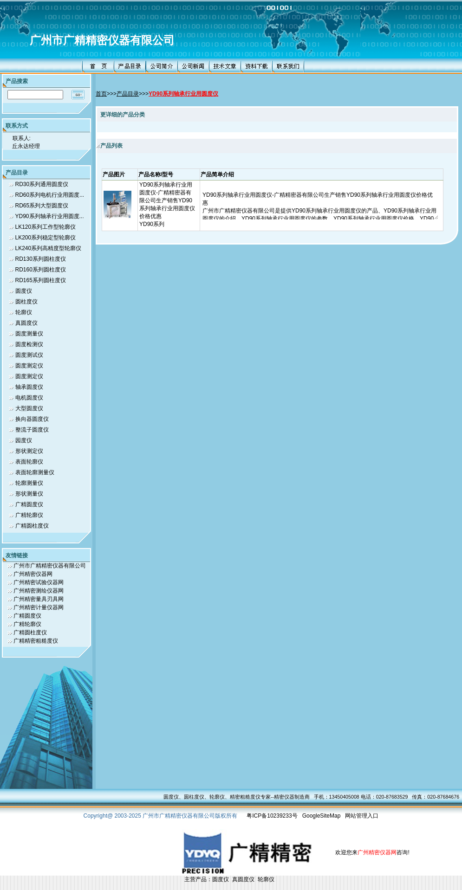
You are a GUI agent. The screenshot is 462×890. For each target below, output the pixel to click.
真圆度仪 (26, 323)
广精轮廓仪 (29, 515)
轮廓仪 (23, 312)
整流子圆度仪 (32, 429)
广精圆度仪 (29, 504)
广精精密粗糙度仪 (35, 641)
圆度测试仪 (29, 355)
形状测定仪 (29, 451)
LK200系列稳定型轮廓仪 (45, 237)
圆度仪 (23, 291)
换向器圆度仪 (32, 419)
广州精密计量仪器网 (38, 607)
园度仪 (23, 440)
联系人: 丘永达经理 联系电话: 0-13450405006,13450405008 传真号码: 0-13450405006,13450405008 (55, 141)
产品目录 (128, 93)
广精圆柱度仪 (32, 525)
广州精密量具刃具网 (38, 599)
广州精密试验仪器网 (38, 582)
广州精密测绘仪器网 (38, 590)
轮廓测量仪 (29, 483)
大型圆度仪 (29, 408)
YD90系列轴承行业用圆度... (49, 216)
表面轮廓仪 (29, 461)
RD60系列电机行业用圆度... (50, 195)
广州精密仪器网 (32, 574)
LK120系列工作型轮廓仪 (45, 227)
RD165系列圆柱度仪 (40, 280)
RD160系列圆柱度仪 (40, 269)
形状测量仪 (29, 493)
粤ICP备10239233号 (272, 816)
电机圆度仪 (29, 397)
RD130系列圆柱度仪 (40, 259)
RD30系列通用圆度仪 (42, 184)
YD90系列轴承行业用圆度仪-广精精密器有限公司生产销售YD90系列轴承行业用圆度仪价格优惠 (167, 200)
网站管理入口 (361, 816)
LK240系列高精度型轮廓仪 (48, 248)
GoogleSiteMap (321, 816)
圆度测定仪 (29, 365)
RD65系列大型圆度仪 (42, 205)
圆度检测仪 (29, 344)
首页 (101, 93)
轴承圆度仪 (29, 387)
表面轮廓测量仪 (34, 472)
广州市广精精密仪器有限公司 (102, 40)
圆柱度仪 (26, 301)
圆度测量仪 (29, 333)
